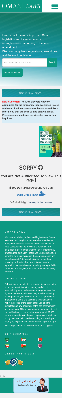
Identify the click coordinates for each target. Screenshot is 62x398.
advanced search (12, 72)
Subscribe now (31, 193)
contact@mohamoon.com (40, 202)
